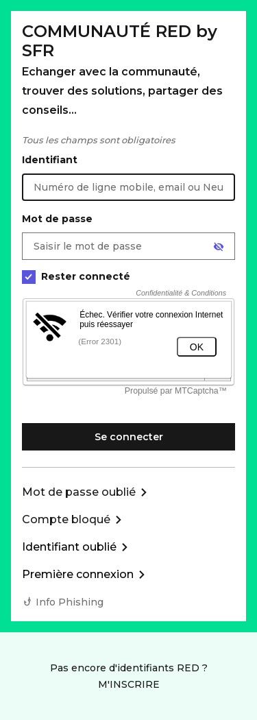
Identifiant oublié (69, 546)
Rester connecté (76, 276)
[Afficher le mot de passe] (218, 246)
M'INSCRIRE (129, 684)
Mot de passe (57, 219)
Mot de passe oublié (79, 492)
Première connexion (78, 574)
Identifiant (49, 160)
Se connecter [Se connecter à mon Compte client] (129, 437)
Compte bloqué (66, 519)
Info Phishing (69, 602)
